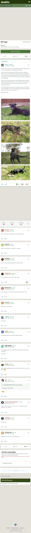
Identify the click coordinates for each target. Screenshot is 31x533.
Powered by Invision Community (15, 530)
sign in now (3, 454)
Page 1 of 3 (15, 56)
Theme (8, 528)
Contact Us (22, 528)
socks (3, 45)
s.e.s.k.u (17, 384)
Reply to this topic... (8, 463)
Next (26, 56)
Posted (9, 65)
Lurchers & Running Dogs (13, 47)
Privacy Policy (15, 528)
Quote (5, 184)
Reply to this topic (15, 51)
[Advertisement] (15, 23)
